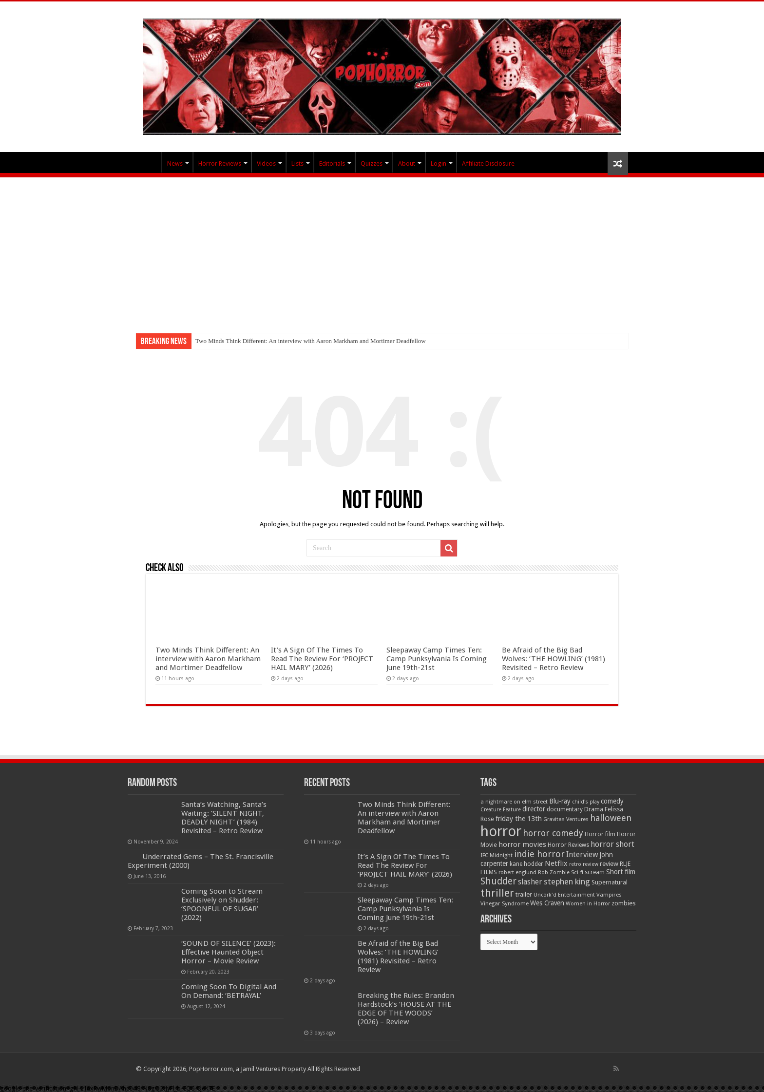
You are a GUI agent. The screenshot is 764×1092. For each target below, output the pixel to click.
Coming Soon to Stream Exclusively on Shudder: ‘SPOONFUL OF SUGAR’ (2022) (222, 904)
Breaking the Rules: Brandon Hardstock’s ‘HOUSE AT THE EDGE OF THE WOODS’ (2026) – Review (406, 1008)
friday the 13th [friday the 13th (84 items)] (519, 819)
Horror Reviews (219, 163)
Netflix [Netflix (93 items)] (556, 863)
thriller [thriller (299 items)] (497, 893)
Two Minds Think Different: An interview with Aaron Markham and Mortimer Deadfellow (310, 341)
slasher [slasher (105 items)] (530, 881)
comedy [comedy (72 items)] (612, 801)
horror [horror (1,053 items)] (500, 831)
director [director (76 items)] (533, 809)
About (406, 163)
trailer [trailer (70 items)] (524, 894)
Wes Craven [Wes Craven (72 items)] (547, 903)
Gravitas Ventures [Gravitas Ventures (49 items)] (566, 819)
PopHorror (148, 162)
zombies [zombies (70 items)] (623, 903)
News (175, 163)
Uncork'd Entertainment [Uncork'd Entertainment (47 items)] (564, 895)
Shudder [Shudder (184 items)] (498, 881)
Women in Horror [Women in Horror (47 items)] (588, 903)
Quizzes (371, 163)
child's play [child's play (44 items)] (585, 802)
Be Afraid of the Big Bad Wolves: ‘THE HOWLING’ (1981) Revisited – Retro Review (553, 659)
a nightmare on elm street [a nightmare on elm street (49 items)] (514, 801)
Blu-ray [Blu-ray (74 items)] (560, 801)
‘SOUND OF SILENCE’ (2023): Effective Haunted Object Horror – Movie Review (228, 952)
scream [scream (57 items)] (595, 872)
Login (438, 163)
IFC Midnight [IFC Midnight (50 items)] (496, 855)
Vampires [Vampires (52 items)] (609, 894)
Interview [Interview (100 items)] (582, 854)
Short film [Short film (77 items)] (620, 872)
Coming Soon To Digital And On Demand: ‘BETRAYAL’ (228, 991)
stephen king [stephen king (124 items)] (567, 881)
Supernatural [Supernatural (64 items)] (610, 882)
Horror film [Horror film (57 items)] (600, 834)
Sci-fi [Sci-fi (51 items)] (577, 872)
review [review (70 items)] (609, 863)
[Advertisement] (382, 250)
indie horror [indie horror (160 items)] (539, 854)
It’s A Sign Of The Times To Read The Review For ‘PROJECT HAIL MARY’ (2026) (322, 659)
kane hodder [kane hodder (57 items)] (526, 864)
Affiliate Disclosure (488, 163)
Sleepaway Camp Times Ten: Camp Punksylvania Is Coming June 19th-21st (436, 659)
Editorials (332, 163)
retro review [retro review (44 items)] (583, 864)
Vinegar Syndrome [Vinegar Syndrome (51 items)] (504, 903)
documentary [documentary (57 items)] (565, 809)
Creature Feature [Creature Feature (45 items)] (500, 809)
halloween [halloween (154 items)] (610, 818)
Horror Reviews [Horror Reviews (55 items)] (568, 845)
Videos (266, 163)
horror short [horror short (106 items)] (612, 844)
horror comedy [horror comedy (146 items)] (553, 833)
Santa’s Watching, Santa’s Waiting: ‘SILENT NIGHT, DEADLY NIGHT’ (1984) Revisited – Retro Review (224, 817)
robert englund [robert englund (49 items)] (517, 872)
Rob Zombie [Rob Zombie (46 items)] (554, 872)
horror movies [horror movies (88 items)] (522, 844)
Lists (297, 163)
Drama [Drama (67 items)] (593, 809)
